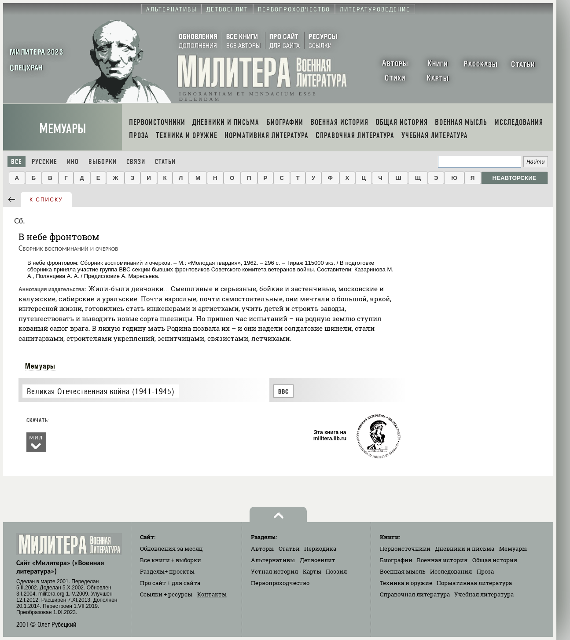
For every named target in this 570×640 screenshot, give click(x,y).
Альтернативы (273, 560)
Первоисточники (405, 548)
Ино (73, 161)
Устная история (274, 571)
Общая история (494, 560)
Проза (485, 571)
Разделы (167, 571)
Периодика (320, 548)
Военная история (442, 560)
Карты (312, 571)
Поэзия (336, 571)
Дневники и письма (464, 548)
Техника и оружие (406, 583)
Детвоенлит (317, 560)
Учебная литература (484, 594)
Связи (135, 161)
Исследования (451, 571)
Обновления (171, 548)
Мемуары (62, 129)
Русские (44, 161)
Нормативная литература (474, 583)
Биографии (396, 560)
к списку (46, 200)
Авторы (262, 548)
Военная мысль (403, 571)
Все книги (170, 560)
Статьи (165, 161)
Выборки (102, 161)
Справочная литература (415, 594)
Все (16, 161)
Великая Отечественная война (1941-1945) (100, 391)
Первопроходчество (280, 583)
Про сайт (170, 583)
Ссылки (166, 594)
